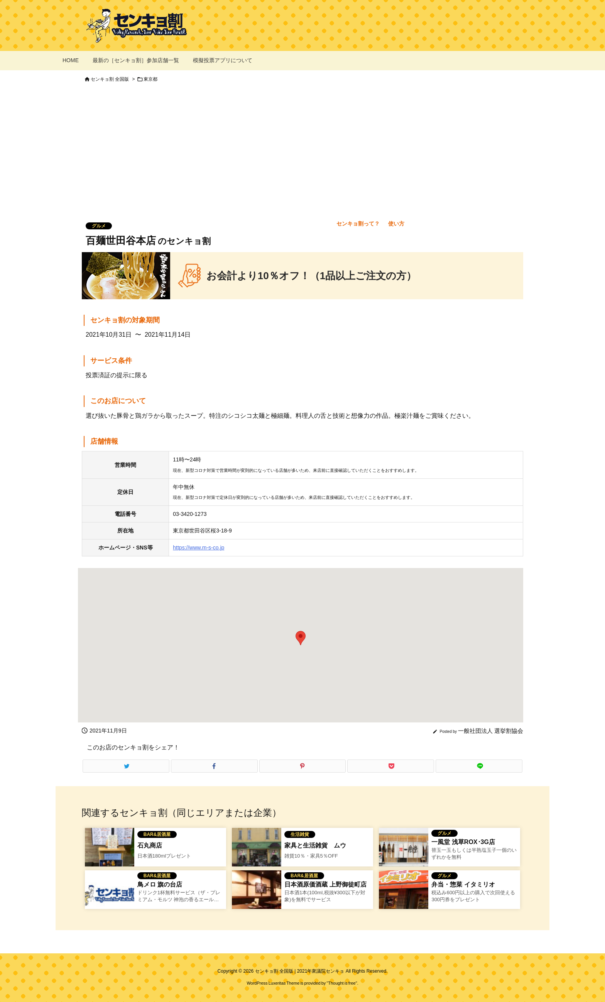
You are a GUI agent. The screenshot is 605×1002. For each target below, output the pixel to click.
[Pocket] (390, 766)
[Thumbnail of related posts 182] (256, 895)
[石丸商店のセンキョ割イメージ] (109, 852)
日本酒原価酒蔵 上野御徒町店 (325, 884)
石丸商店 (149, 845)
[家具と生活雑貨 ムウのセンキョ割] (256, 852)
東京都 (150, 79)
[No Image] (109, 895)
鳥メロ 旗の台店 (159, 884)
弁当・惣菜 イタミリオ (463, 884)
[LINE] (479, 766)
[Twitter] (126, 766)
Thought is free (341, 983)
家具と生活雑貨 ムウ (315, 845)
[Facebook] (214, 766)
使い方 (396, 223)
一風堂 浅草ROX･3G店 (463, 842)
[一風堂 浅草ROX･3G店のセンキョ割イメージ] (403, 852)
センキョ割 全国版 (110, 79)
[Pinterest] (302, 766)
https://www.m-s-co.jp (198, 547)
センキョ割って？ (358, 223)
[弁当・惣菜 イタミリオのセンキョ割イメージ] (403, 895)
